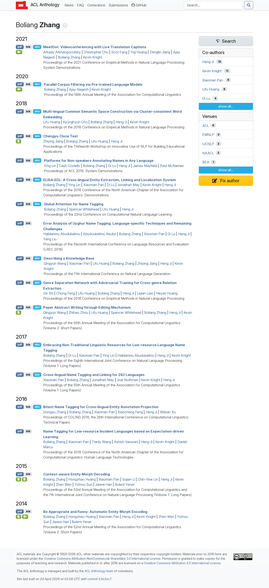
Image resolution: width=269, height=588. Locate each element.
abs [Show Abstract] (37, 46)
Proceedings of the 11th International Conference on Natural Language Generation (107, 274)
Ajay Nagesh (79, 89)
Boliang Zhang (69, 57)
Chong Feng (65, 293)
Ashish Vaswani (126, 442)
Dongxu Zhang (54, 412)
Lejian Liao (145, 293)
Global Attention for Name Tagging (73, 204)
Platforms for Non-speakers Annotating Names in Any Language (99, 160)
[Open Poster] (18, 312)
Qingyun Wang (55, 263)
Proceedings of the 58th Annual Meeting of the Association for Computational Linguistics (112, 94)
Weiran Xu (168, 412)
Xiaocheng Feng (130, 412)
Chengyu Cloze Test (60, 136)
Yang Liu (49, 239)
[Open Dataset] (18, 141)
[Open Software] (24, 479)
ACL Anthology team (99, 571)
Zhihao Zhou (78, 312)
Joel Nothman (127, 380)
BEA (205, 162)
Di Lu (112, 166)
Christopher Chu (96, 52)
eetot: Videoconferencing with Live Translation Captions (94, 47)
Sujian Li (128, 479)
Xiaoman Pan (93, 185)
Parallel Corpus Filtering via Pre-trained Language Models (93, 84)
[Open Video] (19, 52)
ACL (205, 125)
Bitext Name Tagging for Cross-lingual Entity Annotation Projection (100, 407)
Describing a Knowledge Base (69, 258)
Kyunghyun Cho (75, 122)
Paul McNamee (172, 166)
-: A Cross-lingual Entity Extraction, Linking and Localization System (109, 179)
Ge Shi (48, 293)
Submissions (119, 4)
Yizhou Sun (83, 484)
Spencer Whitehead (84, 209)
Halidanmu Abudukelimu (61, 234)
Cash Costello (69, 166)
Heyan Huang (166, 293)
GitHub (139, 5)
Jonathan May (128, 185)
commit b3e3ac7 (99, 579)
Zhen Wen (64, 484)
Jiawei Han (103, 484)
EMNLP (208, 134)
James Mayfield (145, 166)
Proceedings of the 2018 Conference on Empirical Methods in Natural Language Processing (113, 127)
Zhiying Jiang (53, 141)
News (70, 4)
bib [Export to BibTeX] (28, 46)
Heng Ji (121, 122)
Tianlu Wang (101, 442)
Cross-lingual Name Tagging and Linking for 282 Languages (94, 375)
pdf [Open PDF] (20, 46)
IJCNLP (208, 144)
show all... (226, 106)
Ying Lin (50, 166)
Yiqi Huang (138, 52)
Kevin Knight (92, 57)
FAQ (81, 4)
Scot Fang (119, 52)
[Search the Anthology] (213, 5)
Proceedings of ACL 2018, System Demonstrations (83, 171)
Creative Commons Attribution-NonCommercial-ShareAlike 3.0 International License (102, 558)
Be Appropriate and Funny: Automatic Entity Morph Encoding (95, 511)
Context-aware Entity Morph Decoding (76, 474)
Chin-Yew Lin (148, 479)
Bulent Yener (124, 484)
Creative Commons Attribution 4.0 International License (182, 563)
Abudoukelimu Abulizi (99, 234)
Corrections (97, 4)
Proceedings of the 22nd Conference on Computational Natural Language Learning (108, 214)
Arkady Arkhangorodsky (62, 52)
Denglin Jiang (160, 52)
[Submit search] (248, 5)
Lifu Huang (51, 122)
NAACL (208, 153)
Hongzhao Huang (82, 479)
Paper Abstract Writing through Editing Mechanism (87, 307)
